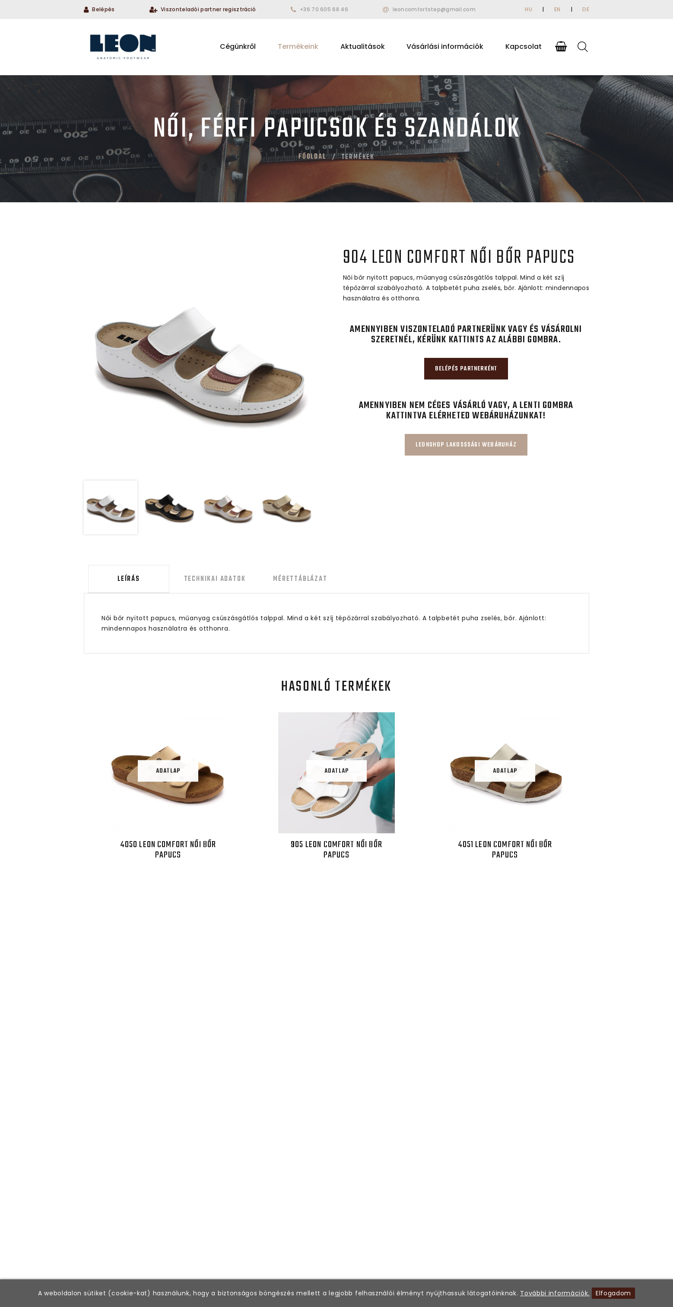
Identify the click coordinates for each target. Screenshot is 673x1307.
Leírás (124, 580)
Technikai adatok (206, 580)
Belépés (103, 9)
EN (557, 9)
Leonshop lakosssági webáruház (466, 445)
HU (528, 9)
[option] (199, 360)
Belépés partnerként (466, 369)
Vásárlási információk (444, 47)
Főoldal (312, 157)
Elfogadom (613, 1293)
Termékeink (298, 47)
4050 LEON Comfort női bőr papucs (168, 852)
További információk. (555, 1293)
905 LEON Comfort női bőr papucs (336, 852)
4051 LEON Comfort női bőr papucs (505, 852)
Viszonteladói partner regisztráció (208, 9)
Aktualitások (362, 47)
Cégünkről (238, 47)
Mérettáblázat (287, 580)
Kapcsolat (523, 47)
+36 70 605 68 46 (324, 9)
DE (585, 9)
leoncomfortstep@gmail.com (434, 9)
